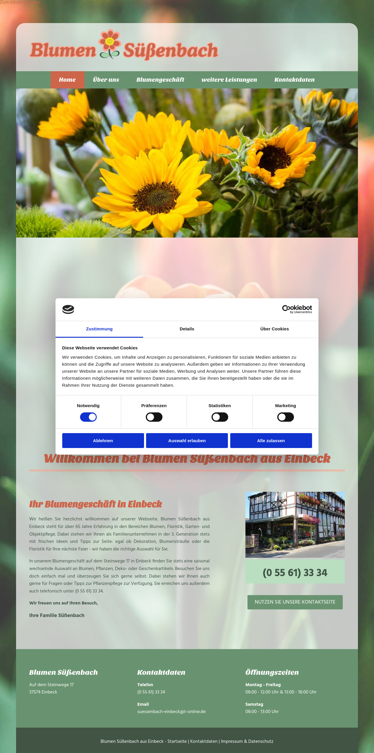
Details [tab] (187, 328)
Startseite (177, 742)
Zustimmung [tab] (99, 328)
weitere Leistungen (230, 79)
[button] (295, 602)
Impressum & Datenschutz (247, 742)
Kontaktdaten (295, 79)
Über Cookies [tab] (274, 328)
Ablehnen (103, 440)
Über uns (106, 79)
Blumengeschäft (160, 79)
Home (66, 79)
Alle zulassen (271, 440)
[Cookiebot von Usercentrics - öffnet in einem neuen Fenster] (286, 309)
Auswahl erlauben (187, 440)
